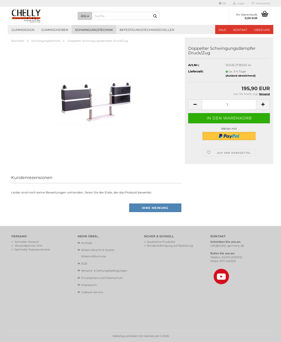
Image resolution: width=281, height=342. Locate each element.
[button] (222, 3)
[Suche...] (85, 16)
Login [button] (239, 3)
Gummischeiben (54, 30)
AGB (84, 263)
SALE (222, 30)
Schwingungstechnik (94, 30)
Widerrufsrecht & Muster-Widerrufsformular (98, 253)
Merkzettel (260, 3)
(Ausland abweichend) (241, 75)
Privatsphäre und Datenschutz (102, 278)
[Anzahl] (229, 104)
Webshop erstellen (125, 336)
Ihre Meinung (155, 208)
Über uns (262, 30)
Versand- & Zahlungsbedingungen (104, 270)
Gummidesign (23, 30)
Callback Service (92, 292)
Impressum (89, 285)
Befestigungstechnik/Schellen (147, 30)
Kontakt (240, 30)
